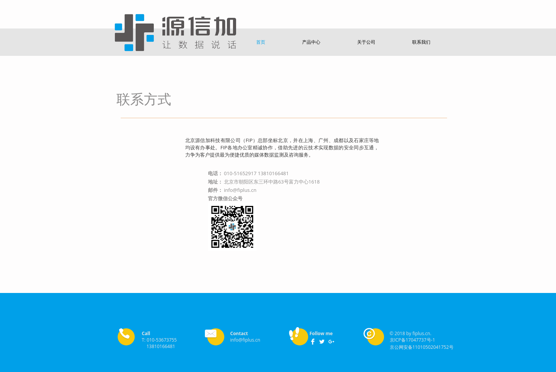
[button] (261, 42)
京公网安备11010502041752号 (422, 347)
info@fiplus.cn (240, 190)
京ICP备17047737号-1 (412, 340)
